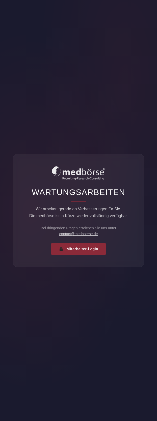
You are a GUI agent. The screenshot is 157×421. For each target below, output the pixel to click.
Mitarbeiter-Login (78, 249)
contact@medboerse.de (78, 234)
